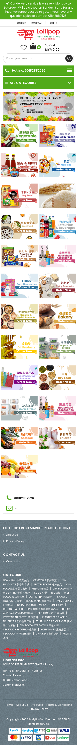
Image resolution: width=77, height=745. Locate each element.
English (22, 23)
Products (37, 705)
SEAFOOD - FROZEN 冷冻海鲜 (19, 629)
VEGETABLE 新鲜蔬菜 (45, 580)
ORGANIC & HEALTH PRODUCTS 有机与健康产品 (30, 609)
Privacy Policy (15, 541)
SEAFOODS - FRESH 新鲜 (17, 633)
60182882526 (35, 70)
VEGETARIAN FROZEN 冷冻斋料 (20, 617)
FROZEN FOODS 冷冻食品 (47, 584)
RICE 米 (55, 592)
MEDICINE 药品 (40, 588)
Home (9, 705)
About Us (12, 535)
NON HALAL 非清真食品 (16, 580)
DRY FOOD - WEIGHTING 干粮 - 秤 (39, 625)
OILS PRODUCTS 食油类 (50, 613)
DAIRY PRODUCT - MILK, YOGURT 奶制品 (40, 605)
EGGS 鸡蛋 (40, 592)
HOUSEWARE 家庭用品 (39, 601)
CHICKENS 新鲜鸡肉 (47, 633)
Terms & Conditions (59, 705)
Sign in (54, 22)
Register (37, 22)
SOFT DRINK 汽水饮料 (41, 596)
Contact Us (13, 561)
